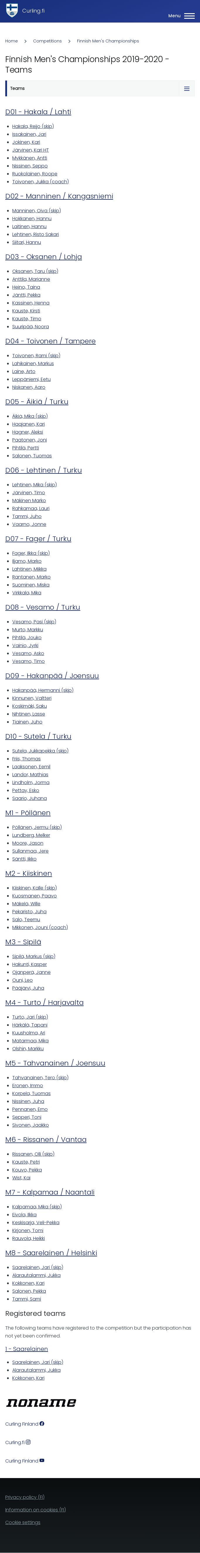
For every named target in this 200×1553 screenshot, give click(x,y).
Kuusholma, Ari (28, 1032)
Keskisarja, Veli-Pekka (35, 1222)
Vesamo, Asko (28, 653)
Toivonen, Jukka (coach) (40, 181)
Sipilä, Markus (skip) (33, 956)
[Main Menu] (179, 16)
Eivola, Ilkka (24, 1214)
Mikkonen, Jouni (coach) (40, 927)
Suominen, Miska (30, 584)
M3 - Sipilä (23, 942)
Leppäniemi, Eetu (31, 379)
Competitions (47, 41)
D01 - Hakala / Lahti (38, 112)
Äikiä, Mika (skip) (30, 416)
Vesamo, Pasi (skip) (34, 621)
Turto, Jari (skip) (30, 1017)
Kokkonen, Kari (28, 1283)
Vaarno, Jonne (29, 524)
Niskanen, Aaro (28, 387)
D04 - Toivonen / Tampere (50, 341)
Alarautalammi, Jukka (36, 1275)
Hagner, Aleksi (27, 432)
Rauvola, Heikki (28, 1238)
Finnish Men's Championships (108, 41)
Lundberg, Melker (31, 835)
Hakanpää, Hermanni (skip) (42, 690)
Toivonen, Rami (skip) (36, 355)
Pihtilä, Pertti (25, 447)
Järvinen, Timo (28, 492)
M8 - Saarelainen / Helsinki (51, 1253)
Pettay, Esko (25, 790)
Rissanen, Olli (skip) (33, 1154)
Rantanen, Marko (31, 577)
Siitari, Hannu (26, 242)
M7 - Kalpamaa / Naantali (50, 1192)
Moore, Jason (27, 843)
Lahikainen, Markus (33, 363)
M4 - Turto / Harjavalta (44, 1002)
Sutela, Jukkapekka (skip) (40, 751)
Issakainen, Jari (29, 134)
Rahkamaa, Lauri (30, 508)
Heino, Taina (26, 287)
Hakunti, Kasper (29, 964)
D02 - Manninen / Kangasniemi (59, 196)
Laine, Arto (23, 371)
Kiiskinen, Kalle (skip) (34, 888)
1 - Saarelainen (26, 1349)
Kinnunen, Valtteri (32, 698)
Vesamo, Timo (28, 661)
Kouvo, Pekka (27, 1170)
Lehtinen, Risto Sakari (35, 234)
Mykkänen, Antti (29, 158)
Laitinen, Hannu (29, 226)
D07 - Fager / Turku (38, 538)
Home (11, 41)
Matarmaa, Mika (30, 1040)
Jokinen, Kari (26, 142)
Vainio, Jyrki (25, 645)
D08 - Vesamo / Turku (42, 607)
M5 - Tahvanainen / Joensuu (55, 1063)
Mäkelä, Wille (26, 903)
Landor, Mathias (30, 774)
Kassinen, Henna (30, 303)
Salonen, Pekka (29, 1291)
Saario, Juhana (29, 798)
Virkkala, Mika (26, 592)
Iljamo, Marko (27, 561)
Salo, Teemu (26, 919)
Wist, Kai (21, 1177)
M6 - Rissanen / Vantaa (46, 1139)
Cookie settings (22, 1522)
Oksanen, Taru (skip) (35, 271)
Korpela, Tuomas (31, 1093)
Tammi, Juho (27, 516)
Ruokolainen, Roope (34, 173)
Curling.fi (33, 10)
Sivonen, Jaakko (30, 1125)
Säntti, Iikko (24, 859)
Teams (17, 88)
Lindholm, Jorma (30, 782)
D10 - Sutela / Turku (38, 736)
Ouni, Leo (22, 980)
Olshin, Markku (28, 1048)
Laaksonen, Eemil (31, 766)
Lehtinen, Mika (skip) (34, 484)
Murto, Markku (27, 629)
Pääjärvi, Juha (28, 988)
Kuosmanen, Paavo (34, 895)
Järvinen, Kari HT (30, 150)
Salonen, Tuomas (32, 455)
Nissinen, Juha (28, 1101)
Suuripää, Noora (30, 326)
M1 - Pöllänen (28, 812)
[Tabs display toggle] (187, 88)
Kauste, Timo (26, 318)
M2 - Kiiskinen (28, 873)
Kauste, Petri (26, 1162)
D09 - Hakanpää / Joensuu (52, 675)
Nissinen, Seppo (30, 166)
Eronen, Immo (27, 1085)
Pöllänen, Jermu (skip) (37, 827)
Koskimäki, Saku (29, 706)
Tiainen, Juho (27, 722)
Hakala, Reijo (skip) (33, 126)
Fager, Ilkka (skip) (31, 553)
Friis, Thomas (26, 758)
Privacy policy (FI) (25, 1497)
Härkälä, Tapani (29, 1025)
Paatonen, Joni (29, 440)
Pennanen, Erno (30, 1109)
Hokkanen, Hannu (32, 218)
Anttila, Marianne (31, 279)
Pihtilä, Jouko (27, 637)
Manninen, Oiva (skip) (36, 210)
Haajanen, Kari (28, 424)
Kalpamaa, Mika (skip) (37, 1206)
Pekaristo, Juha (29, 911)
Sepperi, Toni (26, 1117)
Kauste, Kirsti (26, 310)
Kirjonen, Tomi (27, 1230)
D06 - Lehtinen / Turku (43, 470)
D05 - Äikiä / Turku (36, 401)
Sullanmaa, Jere (30, 851)
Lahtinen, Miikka (29, 569)
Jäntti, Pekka (26, 295)
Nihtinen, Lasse (28, 714)
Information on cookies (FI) (35, 1509)
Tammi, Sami (26, 1299)
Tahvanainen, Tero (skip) (40, 1077)
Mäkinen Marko (29, 500)
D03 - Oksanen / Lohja (43, 256)
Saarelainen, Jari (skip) (37, 1267)
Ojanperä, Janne (31, 972)
